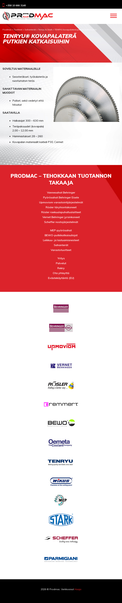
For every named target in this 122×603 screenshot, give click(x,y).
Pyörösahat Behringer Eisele (61, 197)
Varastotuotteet (61, 250)
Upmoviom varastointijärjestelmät (61, 202)
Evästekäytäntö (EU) (61, 278)
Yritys (61, 258)
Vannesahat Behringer (61, 192)
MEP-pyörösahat (61, 230)
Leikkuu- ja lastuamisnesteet (61, 240)
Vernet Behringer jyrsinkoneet (61, 217)
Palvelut (61, 263)
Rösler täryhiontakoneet (61, 207)
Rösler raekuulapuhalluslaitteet (61, 212)
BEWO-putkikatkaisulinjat (61, 235)
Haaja (77, 589)
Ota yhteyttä (61, 273)
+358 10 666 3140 (16, 5)
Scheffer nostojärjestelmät (61, 222)
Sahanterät (61, 245)
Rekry (61, 268)
